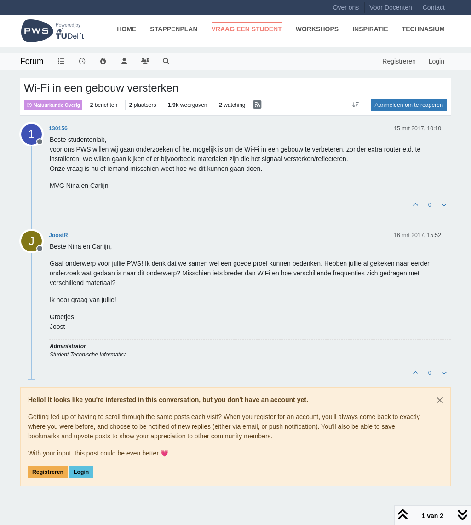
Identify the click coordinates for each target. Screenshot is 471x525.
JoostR (58, 235)
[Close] (439, 400)
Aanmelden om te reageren (409, 105)
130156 (58, 128)
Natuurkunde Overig (53, 105)
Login (81, 472)
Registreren (47, 472)
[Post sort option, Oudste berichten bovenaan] (355, 105)
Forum (32, 61)
